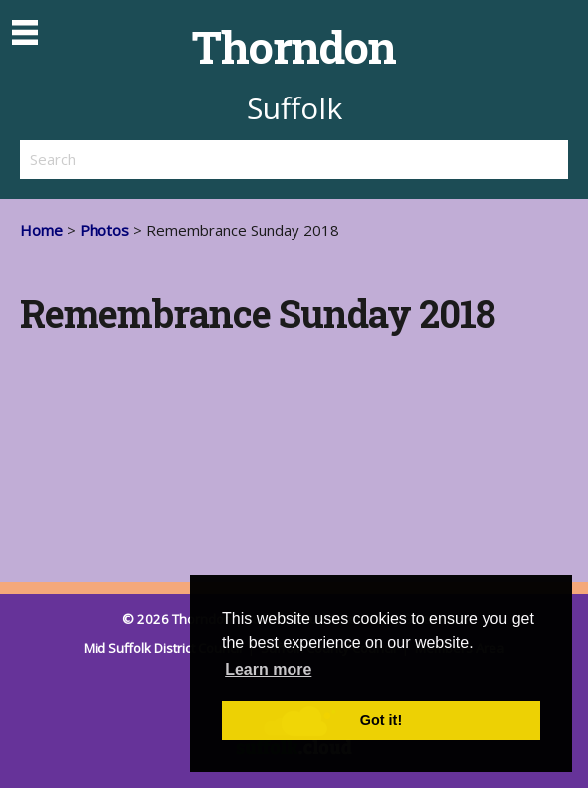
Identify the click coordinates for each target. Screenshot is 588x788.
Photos (104, 230)
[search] (157, 159)
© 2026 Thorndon (177, 619)
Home (41, 230)
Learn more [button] (268, 669)
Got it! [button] (381, 720)
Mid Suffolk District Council (164, 648)
